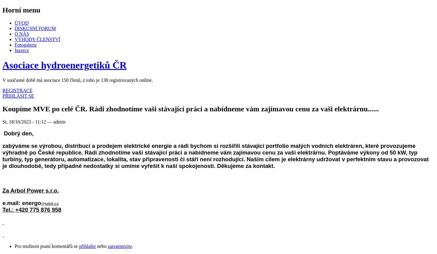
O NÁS (22, 34)
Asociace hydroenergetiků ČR (64, 65)
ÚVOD (22, 23)
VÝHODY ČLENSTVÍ (37, 39)
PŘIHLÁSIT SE (18, 96)
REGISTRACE (17, 90)
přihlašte (87, 246)
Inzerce (22, 50)
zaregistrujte (120, 246)
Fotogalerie (26, 44)
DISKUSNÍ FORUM (35, 28)
